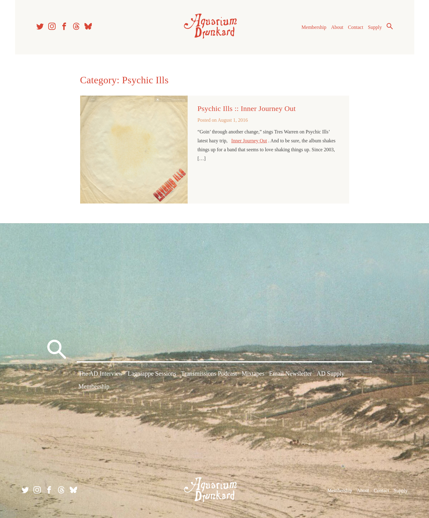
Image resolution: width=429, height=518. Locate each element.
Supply (375, 27)
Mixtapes (253, 373)
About (337, 27)
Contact (355, 27)
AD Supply (331, 373)
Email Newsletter (290, 373)
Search (390, 26)
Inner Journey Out (249, 140)
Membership (314, 27)
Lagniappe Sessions (152, 373)
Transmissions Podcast (209, 373)
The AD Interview (100, 373)
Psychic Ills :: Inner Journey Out (246, 109)
